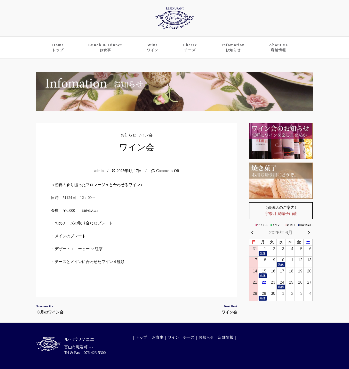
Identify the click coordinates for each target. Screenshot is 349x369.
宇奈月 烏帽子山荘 (281, 210)
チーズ (189, 337)
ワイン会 (145, 135)
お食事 (158, 337)
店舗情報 (225, 337)
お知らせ (128, 135)
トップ (141, 337)
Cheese (190, 47)
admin (99, 171)
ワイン (173, 337)
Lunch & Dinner (105, 47)
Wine (153, 47)
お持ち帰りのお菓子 (281, 180)
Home (58, 47)
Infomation (233, 47)
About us (278, 47)
